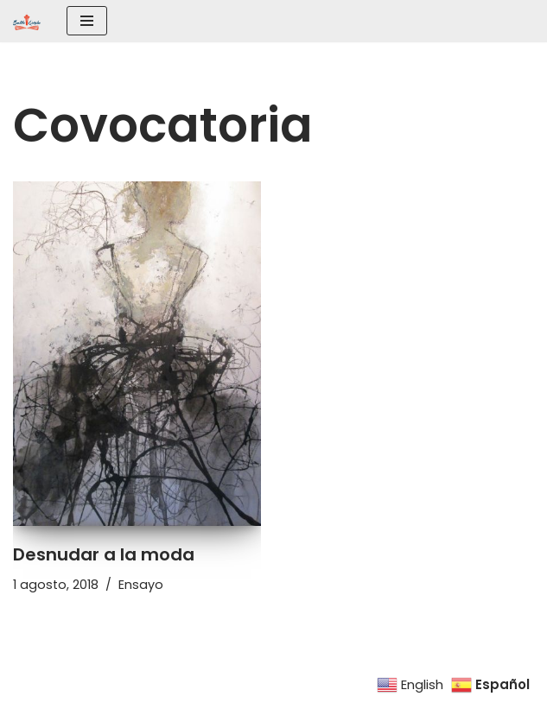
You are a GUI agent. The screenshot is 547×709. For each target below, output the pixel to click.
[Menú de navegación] (87, 20)
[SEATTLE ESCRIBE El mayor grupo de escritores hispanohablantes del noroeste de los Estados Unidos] (27, 21)
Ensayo (140, 584)
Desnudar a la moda (103, 554)
